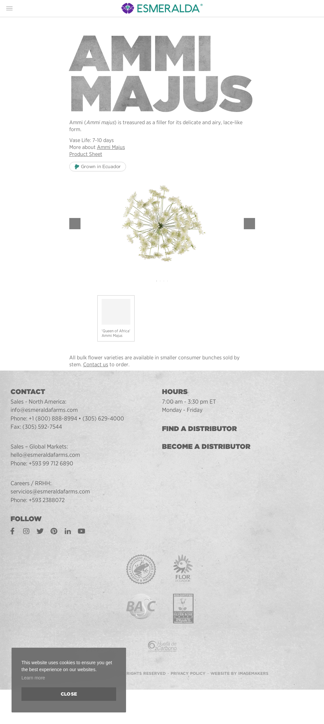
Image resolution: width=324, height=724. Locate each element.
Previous (75, 223)
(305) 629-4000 (103, 418)
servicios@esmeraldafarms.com (50, 491)
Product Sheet (85, 154)
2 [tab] (160, 281)
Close (69, 694)
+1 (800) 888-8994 (53, 418)
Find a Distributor (199, 428)
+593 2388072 (47, 499)
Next (249, 223)
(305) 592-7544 (42, 426)
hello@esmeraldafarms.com (45, 454)
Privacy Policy (188, 673)
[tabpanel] (162, 223)
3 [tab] (164, 281)
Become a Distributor (206, 446)
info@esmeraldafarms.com (44, 409)
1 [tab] (156, 281)
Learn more (33, 677)
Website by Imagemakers (240, 673)
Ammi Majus (111, 147)
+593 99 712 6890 (51, 463)
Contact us (95, 364)
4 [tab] (167, 281)
